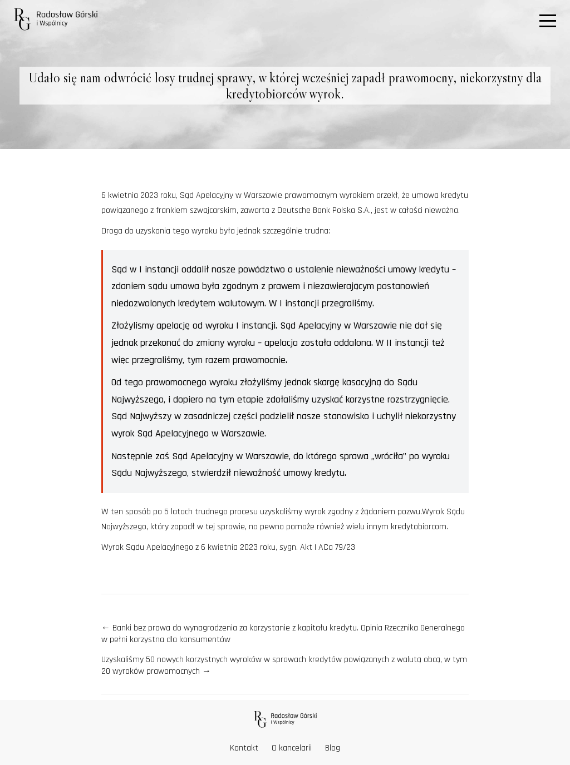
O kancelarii (292, 748)
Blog (332, 748)
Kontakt (244, 748)
